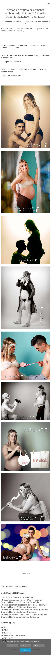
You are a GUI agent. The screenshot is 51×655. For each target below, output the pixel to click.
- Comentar (44, 21)
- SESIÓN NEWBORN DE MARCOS (17, 597)
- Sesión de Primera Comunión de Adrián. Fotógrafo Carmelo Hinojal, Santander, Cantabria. (24, 611)
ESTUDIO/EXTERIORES (28, 21)
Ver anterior (7, 587)
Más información (12, 646)
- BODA (4, 630)
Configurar (25, 646)
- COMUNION (7, 638)
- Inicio (4, 627)
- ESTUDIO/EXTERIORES (13, 635)
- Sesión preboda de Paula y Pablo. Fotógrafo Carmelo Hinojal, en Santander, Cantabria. (21, 601)
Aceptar (25, 650)
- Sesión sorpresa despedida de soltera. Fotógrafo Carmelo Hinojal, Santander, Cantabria (23, 606)
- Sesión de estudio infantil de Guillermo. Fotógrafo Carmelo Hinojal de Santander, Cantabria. (24, 616)
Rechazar (38, 646)
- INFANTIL (6, 633)
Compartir (25, 573)
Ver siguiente (21, 587)
